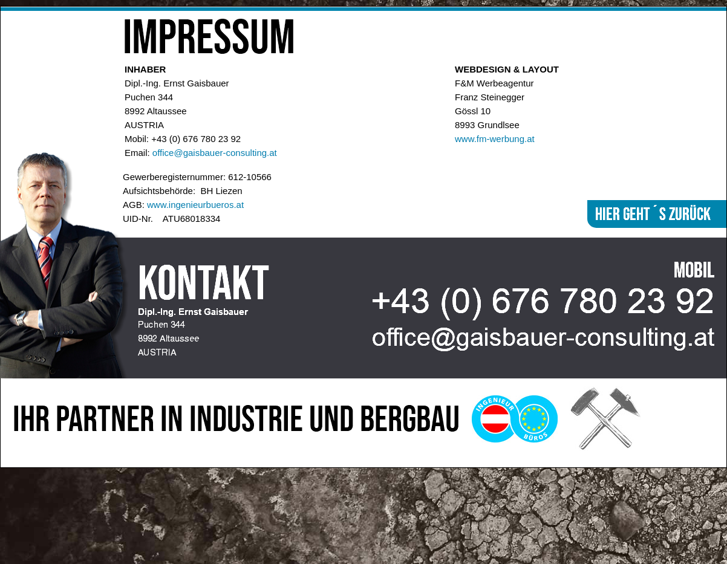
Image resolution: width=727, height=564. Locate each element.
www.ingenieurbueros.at (195, 204)
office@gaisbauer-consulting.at (214, 152)
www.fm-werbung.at (495, 139)
